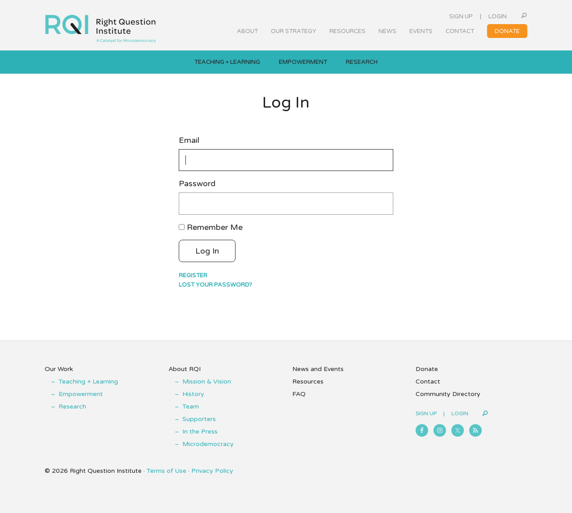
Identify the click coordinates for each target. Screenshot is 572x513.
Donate (427, 369)
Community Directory (448, 394)
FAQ (299, 394)
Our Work (59, 369)
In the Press (200, 431)
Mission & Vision (206, 381)
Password (197, 183)
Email (189, 140)
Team (190, 406)
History (193, 394)
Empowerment (81, 394)
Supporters (199, 419)
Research (72, 406)
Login (497, 16)
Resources (308, 381)
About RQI (184, 369)
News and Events (318, 369)
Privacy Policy (212, 471)
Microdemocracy (208, 444)
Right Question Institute (100, 25)
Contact (428, 381)
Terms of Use (166, 471)
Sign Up (461, 16)
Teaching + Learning (88, 381)
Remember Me (215, 227)
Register (193, 275)
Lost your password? (215, 284)
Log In (207, 251)
